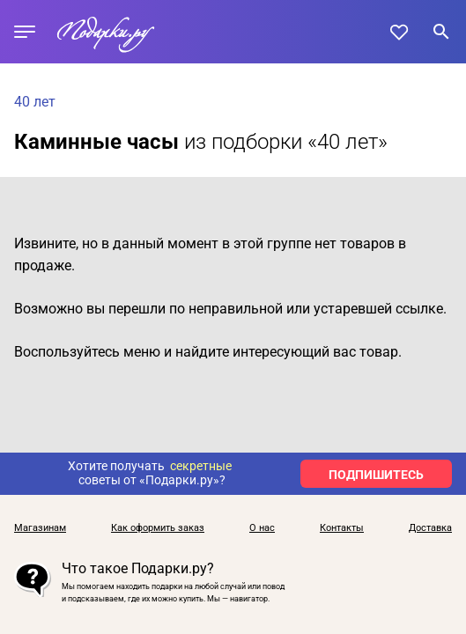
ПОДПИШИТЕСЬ (376, 475)
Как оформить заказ (157, 528)
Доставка (430, 528)
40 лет (34, 101)
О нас (262, 528)
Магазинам (40, 528)
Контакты (342, 528)
